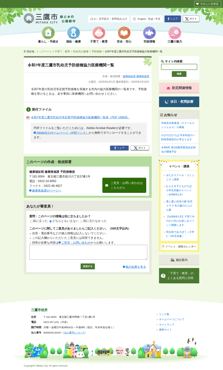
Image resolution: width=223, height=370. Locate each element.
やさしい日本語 (209, 3)
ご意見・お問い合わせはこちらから (127, 185)
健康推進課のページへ (46, 190)
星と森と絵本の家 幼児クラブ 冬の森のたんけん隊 (179, 205)
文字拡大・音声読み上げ (113, 19)
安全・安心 (124, 41)
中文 (157, 19)
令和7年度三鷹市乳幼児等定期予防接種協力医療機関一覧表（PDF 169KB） (78, 117)
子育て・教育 (99, 41)
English (142, 19)
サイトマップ (166, 324)
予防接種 (96, 51)
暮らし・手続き (48, 41)
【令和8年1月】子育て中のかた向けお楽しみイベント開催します (180, 220)
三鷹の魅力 (174, 41)
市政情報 (149, 41)
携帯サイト (165, 329)
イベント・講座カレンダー (180, 246)
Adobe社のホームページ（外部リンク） (62, 132)
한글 (150, 19)
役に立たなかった (93, 220)
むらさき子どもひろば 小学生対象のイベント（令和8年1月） (180, 190)
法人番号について (74, 332)
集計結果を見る (136, 269)
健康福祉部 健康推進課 (136, 76)
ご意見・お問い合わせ (75, 242)
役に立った (39, 220)
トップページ (44, 51)
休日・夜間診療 (179, 102)
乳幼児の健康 (80, 51)
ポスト (191, 19)
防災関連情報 (179, 88)
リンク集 (164, 314)
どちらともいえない (64, 220)
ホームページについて (172, 319)
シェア (173, 18)
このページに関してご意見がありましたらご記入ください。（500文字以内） (80, 228)
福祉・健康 (73, 41)
